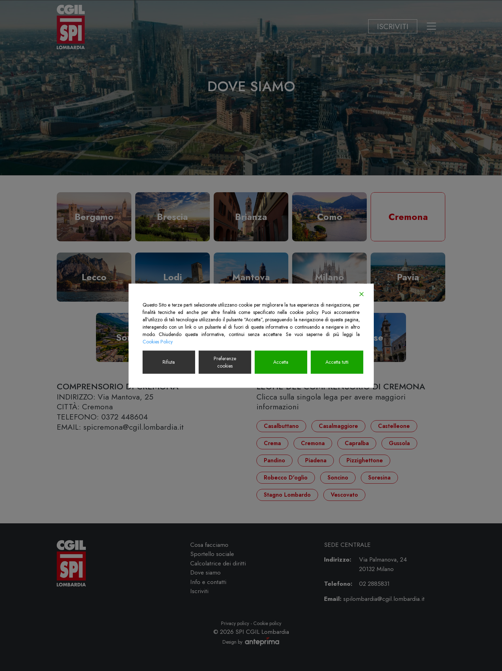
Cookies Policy (158, 341)
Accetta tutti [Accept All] (337, 361)
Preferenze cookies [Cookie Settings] (225, 362)
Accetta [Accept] (280, 361)
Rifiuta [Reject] (169, 361)
